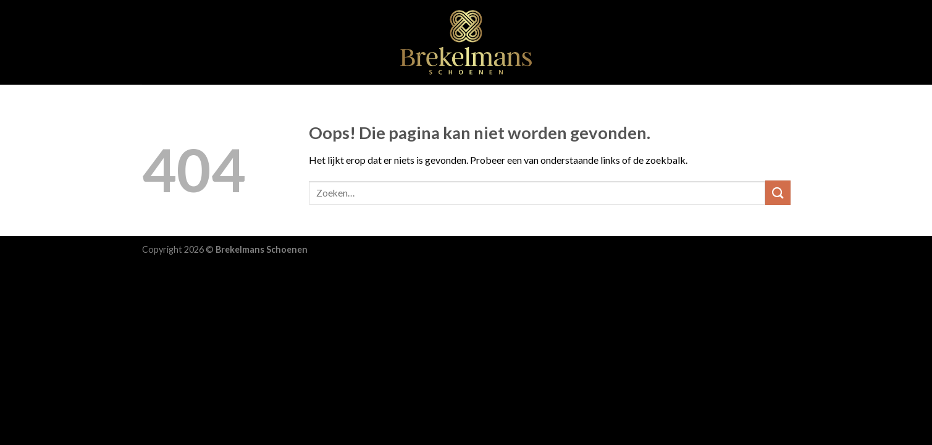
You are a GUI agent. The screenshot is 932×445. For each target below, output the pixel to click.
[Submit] (777, 192)
